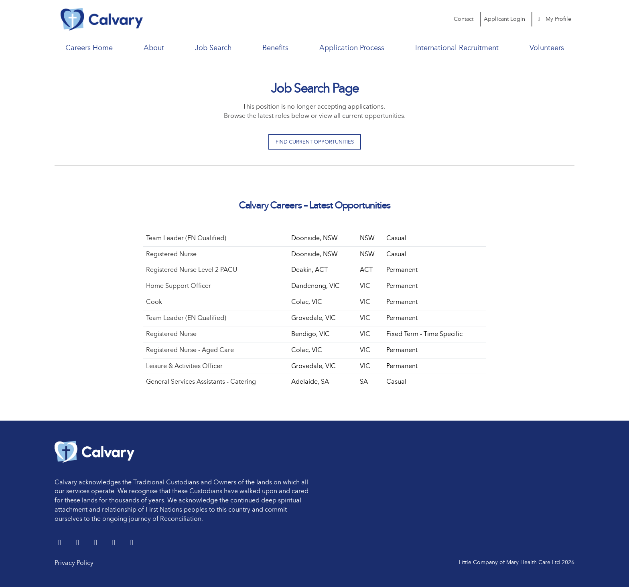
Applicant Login (504, 19)
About (154, 47)
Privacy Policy (74, 563)
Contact (463, 19)
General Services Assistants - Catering (201, 381)
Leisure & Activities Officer (184, 366)
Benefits (275, 47)
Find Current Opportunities (315, 142)
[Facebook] (96, 543)
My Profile (554, 19)
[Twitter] (60, 543)
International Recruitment (457, 47)
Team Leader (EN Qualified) (186, 238)
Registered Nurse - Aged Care (190, 350)
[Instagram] (132, 543)
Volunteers (547, 47)
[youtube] (114, 543)
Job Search (213, 47)
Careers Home (89, 47)
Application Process (351, 47)
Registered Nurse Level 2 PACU (191, 269)
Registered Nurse (171, 254)
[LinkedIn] (78, 543)
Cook (154, 302)
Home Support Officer (178, 285)
